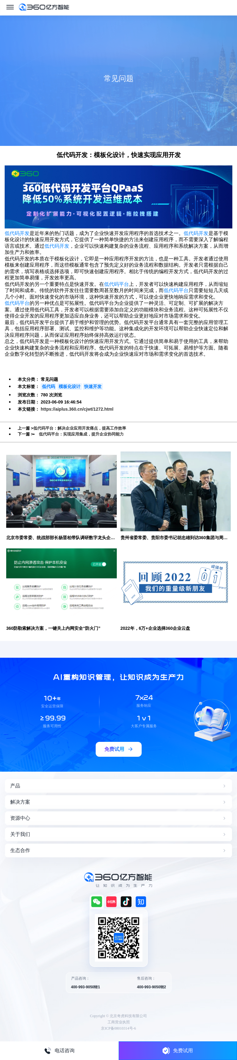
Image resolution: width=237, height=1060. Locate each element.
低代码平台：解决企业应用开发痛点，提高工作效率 (79, 428)
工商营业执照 (118, 1022)
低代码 (48, 386)
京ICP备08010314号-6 (118, 1028)
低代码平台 (116, 284)
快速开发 (93, 386)
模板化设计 (69, 386)
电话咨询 (59, 1050)
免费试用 (177, 1050)
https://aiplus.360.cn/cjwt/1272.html (77, 409)
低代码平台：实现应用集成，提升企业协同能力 (81, 434)
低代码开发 (17, 233)
